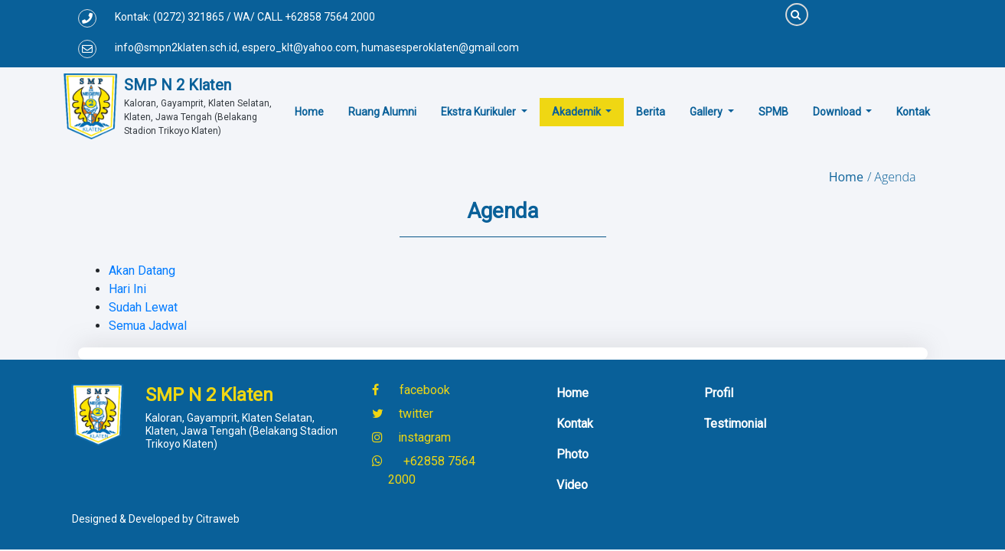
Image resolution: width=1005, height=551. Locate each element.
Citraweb (218, 519)
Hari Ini (127, 289)
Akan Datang (142, 270)
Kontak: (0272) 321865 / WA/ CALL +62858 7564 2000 (245, 17)
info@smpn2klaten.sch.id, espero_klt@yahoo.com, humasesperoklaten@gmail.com (317, 47)
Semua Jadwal (148, 325)
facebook (423, 390)
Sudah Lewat (143, 307)
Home (846, 176)
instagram (423, 437)
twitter (414, 413)
